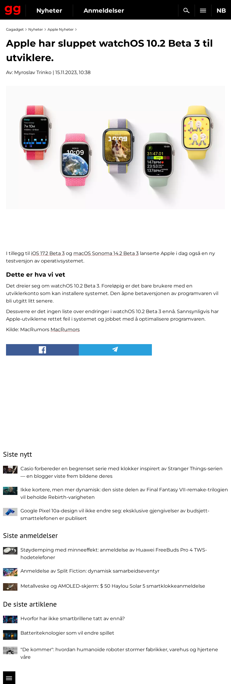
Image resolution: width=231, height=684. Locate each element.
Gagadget (13, 9)
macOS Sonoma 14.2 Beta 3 (106, 253)
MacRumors (65, 329)
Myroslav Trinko (32, 72)
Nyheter (49, 10)
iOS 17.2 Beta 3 (48, 253)
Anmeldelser (104, 10)
